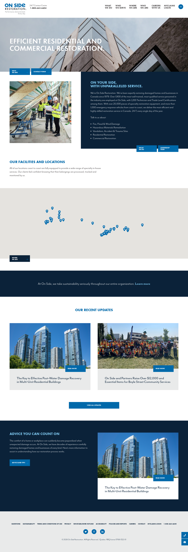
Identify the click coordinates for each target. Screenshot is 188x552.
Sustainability (29, 524)
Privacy (67, 524)
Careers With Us (156, 6)
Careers (132, 524)
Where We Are (133, 6)
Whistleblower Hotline (83, 524)
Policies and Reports (118, 524)
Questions (16, 524)
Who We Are (144, 6)
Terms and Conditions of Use (49, 524)
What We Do (108, 6)
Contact (141, 524)
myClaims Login (169, 6)
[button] (59, 217)
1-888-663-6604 (170, 524)
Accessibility (101, 524)
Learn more (142, 284)
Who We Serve (121, 6)
